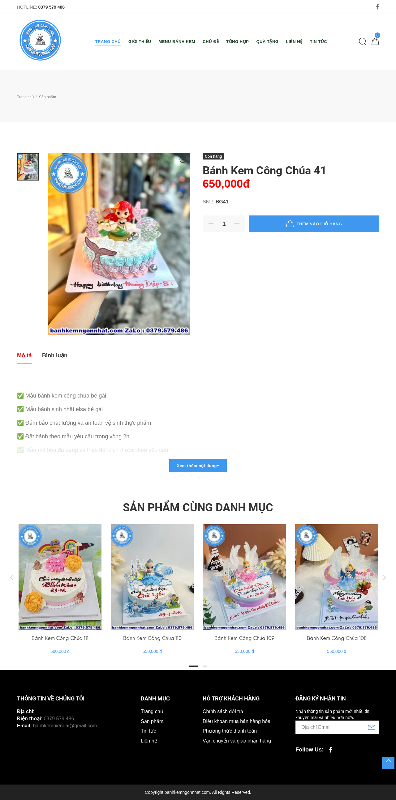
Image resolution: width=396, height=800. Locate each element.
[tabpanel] (60, 583)
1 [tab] (193, 666)
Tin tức (148, 731)
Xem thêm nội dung (198, 465)
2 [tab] (205, 666)
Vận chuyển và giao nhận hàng (237, 740)
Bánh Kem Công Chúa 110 (152, 638)
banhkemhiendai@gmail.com (65, 725)
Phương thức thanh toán (230, 731)
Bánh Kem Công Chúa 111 (60, 638)
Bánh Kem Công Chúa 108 (337, 638)
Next (384, 577)
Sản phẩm (152, 721)
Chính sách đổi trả (223, 711)
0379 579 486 (51, 7)
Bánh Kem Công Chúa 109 (244, 638)
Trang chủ (25, 97)
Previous (12, 577)
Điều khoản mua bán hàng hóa (236, 721)
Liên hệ (149, 740)
